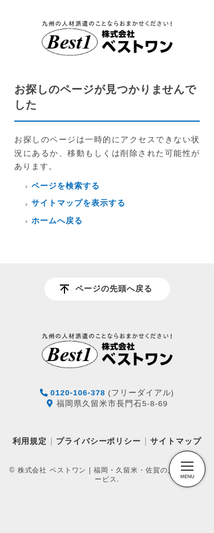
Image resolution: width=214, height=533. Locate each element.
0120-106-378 (77, 392)
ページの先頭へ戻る (113, 288)
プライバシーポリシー (99, 441)
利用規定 (30, 441)
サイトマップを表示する (78, 203)
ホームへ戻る (57, 221)
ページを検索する (65, 186)
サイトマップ (175, 441)
